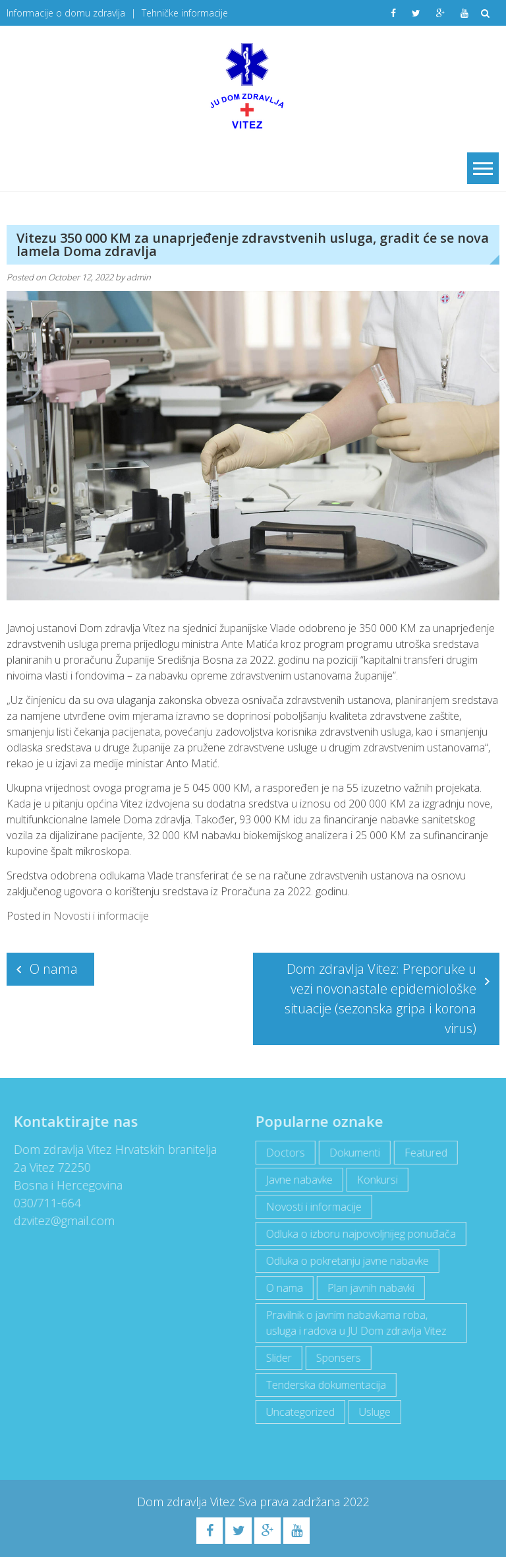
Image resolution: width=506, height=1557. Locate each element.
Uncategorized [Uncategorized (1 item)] (296, 1412)
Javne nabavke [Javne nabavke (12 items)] (295, 1179)
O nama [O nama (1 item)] (280, 1288)
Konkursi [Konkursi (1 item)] (372, 1179)
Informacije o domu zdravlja (66, 13)
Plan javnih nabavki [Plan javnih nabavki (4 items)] (366, 1288)
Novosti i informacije (101, 915)
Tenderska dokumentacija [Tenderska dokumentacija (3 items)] (321, 1385)
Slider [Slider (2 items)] (274, 1357)
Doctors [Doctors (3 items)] (281, 1152)
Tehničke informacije (185, 13)
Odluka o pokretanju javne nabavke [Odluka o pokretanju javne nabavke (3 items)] (343, 1261)
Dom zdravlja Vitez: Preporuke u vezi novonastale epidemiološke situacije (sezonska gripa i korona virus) (380, 998)
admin (138, 277)
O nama (54, 969)
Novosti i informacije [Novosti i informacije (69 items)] (309, 1206)
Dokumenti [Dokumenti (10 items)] (350, 1152)
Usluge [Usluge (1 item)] (370, 1412)
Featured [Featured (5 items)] (421, 1152)
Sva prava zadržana (291, 1501)
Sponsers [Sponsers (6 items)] (334, 1357)
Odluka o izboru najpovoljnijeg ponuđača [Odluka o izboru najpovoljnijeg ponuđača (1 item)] (356, 1233)
